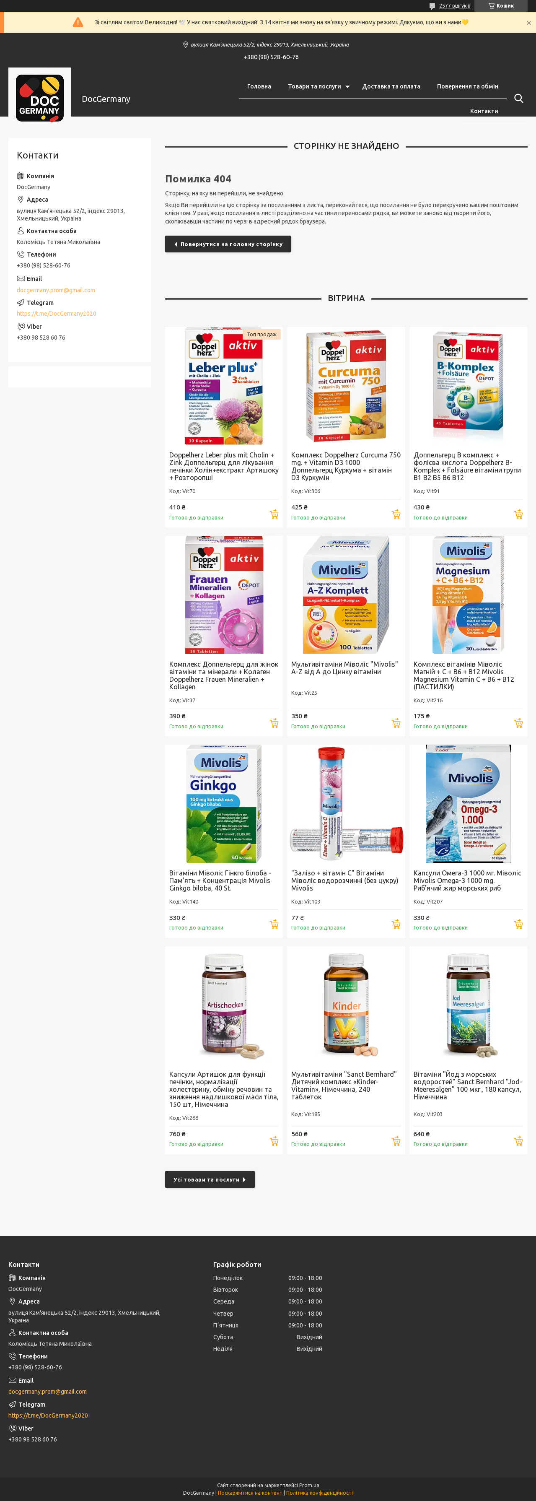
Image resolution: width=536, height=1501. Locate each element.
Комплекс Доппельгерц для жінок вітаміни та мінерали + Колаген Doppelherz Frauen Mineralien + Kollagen (223, 675)
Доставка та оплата (391, 86)
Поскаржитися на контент (250, 1493)
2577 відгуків (454, 5)
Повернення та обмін (467, 86)
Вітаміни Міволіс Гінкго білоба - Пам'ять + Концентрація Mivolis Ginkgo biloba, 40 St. (220, 880)
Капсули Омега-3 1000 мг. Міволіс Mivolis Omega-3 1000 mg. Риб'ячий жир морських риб (467, 880)
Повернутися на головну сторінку (232, 244)
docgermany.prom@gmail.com (56, 290)
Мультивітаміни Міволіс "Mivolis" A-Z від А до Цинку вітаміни (344, 667)
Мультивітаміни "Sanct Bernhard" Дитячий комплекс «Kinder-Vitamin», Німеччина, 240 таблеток (344, 1085)
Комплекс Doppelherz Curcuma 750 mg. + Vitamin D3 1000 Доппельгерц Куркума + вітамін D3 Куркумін (346, 466)
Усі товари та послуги (206, 1179)
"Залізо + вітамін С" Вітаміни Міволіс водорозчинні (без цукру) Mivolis (345, 880)
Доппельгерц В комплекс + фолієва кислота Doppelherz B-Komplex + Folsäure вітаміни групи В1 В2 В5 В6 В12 (467, 466)
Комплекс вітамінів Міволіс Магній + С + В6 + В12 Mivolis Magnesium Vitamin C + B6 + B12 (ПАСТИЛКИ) (464, 675)
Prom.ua (309, 1485)
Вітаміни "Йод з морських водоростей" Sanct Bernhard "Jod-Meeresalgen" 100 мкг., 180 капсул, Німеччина (468, 1085)
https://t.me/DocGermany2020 (56, 313)
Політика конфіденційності (319, 1493)
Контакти (484, 111)
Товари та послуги (314, 86)
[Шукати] (517, 98)
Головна (259, 86)
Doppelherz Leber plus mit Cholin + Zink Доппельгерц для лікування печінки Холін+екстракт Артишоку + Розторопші (224, 466)
